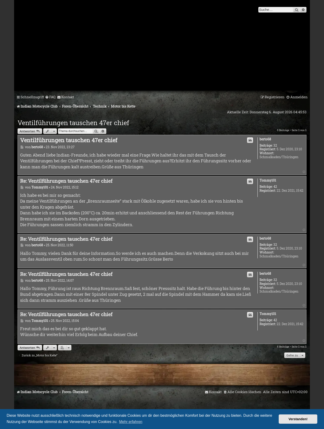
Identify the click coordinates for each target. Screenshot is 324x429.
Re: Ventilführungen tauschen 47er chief (66, 181)
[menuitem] (50, 97)
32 (275, 146)
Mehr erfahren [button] (131, 422)
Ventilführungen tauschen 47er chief (73, 122)
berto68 (265, 139)
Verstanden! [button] (298, 419)
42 (275, 187)
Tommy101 (268, 180)
